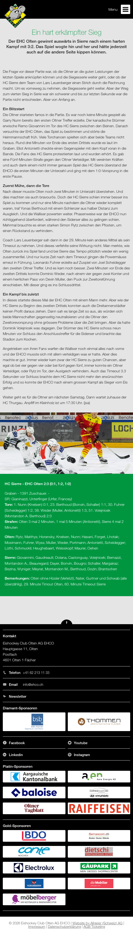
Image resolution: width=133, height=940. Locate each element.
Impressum (36, 926)
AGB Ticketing (94, 926)
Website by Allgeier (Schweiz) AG (97, 923)
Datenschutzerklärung (64, 926)
